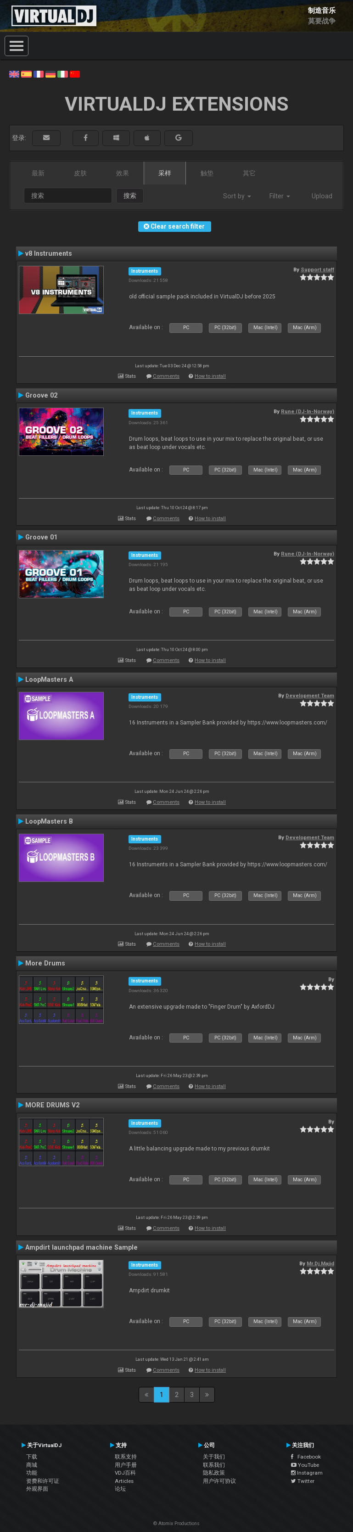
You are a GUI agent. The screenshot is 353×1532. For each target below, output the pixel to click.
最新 (38, 173)
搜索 (129, 195)
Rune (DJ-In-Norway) (307, 411)
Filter (279, 196)
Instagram (307, 1473)
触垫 (207, 173)
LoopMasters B (49, 821)
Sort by (237, 196)
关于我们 (214, 1456)
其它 (249, 173)
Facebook (306, 1456)
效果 (122, 173)
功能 (31, 1473)
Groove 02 (41, 395)
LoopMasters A (49, 679)
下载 (31, 1456)
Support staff (317, 269)
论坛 (120, 1489)
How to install (210, 376)
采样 (164, 173)
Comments (166, 376)
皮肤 (80, 173)
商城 (31, 1465)
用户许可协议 (219, 1481)
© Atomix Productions (176, 1523)
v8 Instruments (48, 253)
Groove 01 (41, 537)
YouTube (305, 1465)
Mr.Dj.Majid (320, 1263)
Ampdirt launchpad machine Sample (81, 1247)
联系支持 (126, 1456)
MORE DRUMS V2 (52, 1105)
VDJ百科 (125, 1473)
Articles (124, 1481)
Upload (322, 196)
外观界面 (37, 1489)
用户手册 (126, 1465)
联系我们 (214, 1465)
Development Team (310, 695)
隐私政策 (214, 1473)
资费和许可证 (42, 1481)
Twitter (302, 1481)
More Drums (45, 963)
